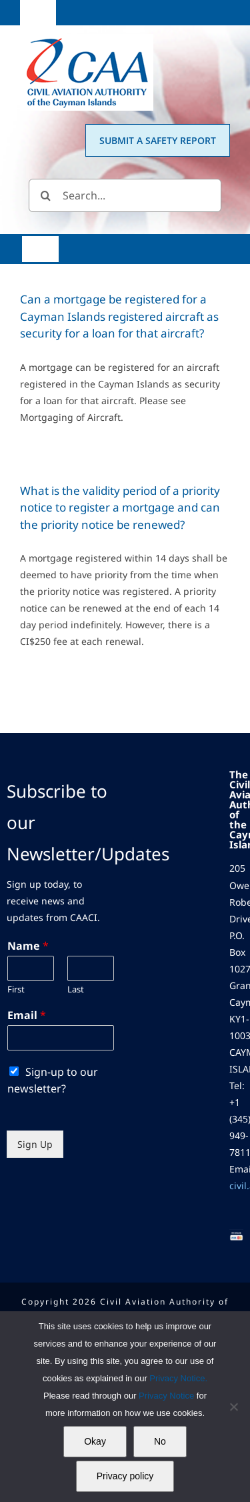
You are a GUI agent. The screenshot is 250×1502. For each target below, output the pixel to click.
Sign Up (35, 1144)
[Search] (45, 195)
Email (26, 1015)
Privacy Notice (168, 1396)
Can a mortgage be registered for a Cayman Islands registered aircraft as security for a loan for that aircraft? (119, 316)
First (16, 989)
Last (75, 989)
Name (28, 946)
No (160, 1441)
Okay (95, 1441)
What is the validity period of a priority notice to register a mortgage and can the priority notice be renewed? (120, 507)
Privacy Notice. (178, 1378)
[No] (233, 1406)
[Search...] (125, 195)
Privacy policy (125, 1476)
